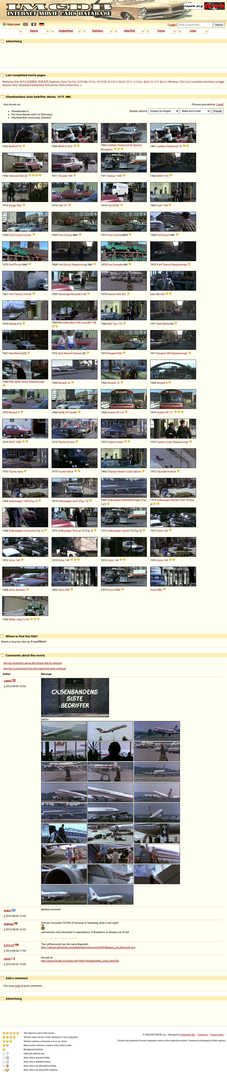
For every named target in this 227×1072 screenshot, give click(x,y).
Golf (74, 501)
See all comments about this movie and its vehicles (32, 663)
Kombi (174, 500)
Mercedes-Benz (67, 322)
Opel (159, 323)
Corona (70, 442)
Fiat (60, 205)
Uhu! (14, 85)
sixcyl (7, 958)
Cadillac (111, 145)
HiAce (69, 471)
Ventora (171, 471)
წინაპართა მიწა (55, 85)
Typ (115, 323)
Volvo (160, 530)
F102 (166, 175)
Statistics (97, 30)
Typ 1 (33, 501)
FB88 (117, 589)
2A (27, 619)
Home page (13, 24)
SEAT (12, 442)
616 (19, 323)
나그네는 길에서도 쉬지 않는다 (150, 81)
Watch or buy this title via (23, 641)
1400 (119, 175)
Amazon (20, 589)
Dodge (12, 205)
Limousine (29, 530)
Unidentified (66, 30)
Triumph (112, 471)
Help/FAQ (129, 30)
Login (172, 24)
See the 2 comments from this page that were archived (34, 668)
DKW (159, 175)
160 (162, 294)
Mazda (12, 323)
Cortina (68, 235)
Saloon (137, 471)
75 (180, 146)
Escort (166, 235)
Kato (152, 294)
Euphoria (55, 81)
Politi (182, 500)
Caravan (77, 353)
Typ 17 (84, 501)
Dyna (20, 471)
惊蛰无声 (43, 81)
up (79, 530)
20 (84, 294)
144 (67, 560)
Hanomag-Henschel (69, 294)
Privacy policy (217, 1034)
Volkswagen (15, 501)
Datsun (111, 175)
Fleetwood (123, 145)
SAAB (61, 412)
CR (117, 412)
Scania (111, 412)
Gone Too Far (68, 81)
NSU (109, 323)
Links (193, 30)
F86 (67, 589)
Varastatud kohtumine (31, 85)
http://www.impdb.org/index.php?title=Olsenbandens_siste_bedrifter (80, 960)
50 (68, 146)
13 (126, 471)
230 (78, 322)
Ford (159, 205)
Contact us (203, 1034)
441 (124, 294)
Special (137, 145)
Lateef (220, 104)
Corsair (27, 235)
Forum (161, 30)
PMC (11, 381)
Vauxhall (161, 471)
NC (117, 205)
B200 (18, 381)
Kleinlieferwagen (131, 500)
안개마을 (82, 81)
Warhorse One (10, 81)
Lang (84, 322)
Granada (118, 264)
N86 (159, 589)
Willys (12, 619)
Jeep (19, 619)
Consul (18, 235)
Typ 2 (89, 530)
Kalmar (111, 294)
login (18, 985)
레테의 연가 (125, 81)
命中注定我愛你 (28, 81)
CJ (23, 619)
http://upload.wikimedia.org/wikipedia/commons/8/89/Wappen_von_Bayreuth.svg (88, 947)
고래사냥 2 (185, 81)
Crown (119, 442)
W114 (91, 322)
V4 (66, 412)
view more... (74, 85)
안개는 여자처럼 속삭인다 (102, 81)
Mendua (172, 81)
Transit (27, 294)
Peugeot (112, 353)
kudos (7, 910)
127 (65, 205)
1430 (18, 442)
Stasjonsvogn (79, 264)
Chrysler (62, 175)
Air (25, 175)
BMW (61, 146)
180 (70, 175)
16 (118, 382)
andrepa (8, 924)
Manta (166, 323)
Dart (19, 205)
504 (119, 353)
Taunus (166, 264)
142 (166, 530)
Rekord (18, 353)
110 (120, 323)
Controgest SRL (187, 1034)
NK (158, 294)
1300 (26, 501)
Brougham (107, 149)
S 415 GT (9, 945)
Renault (62, 382)
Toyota (62, 442)
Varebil (73, 412)
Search (34, 30)
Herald (121, 471)
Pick (74, 530)
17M (165, 205)
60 (131, 145)
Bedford (13, 146)
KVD (118, 294)
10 (68, 382)
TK (20, 146)
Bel (22, 175)
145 (166, 560)
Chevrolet (14, 175)
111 (171, 412)
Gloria (25, 381)
